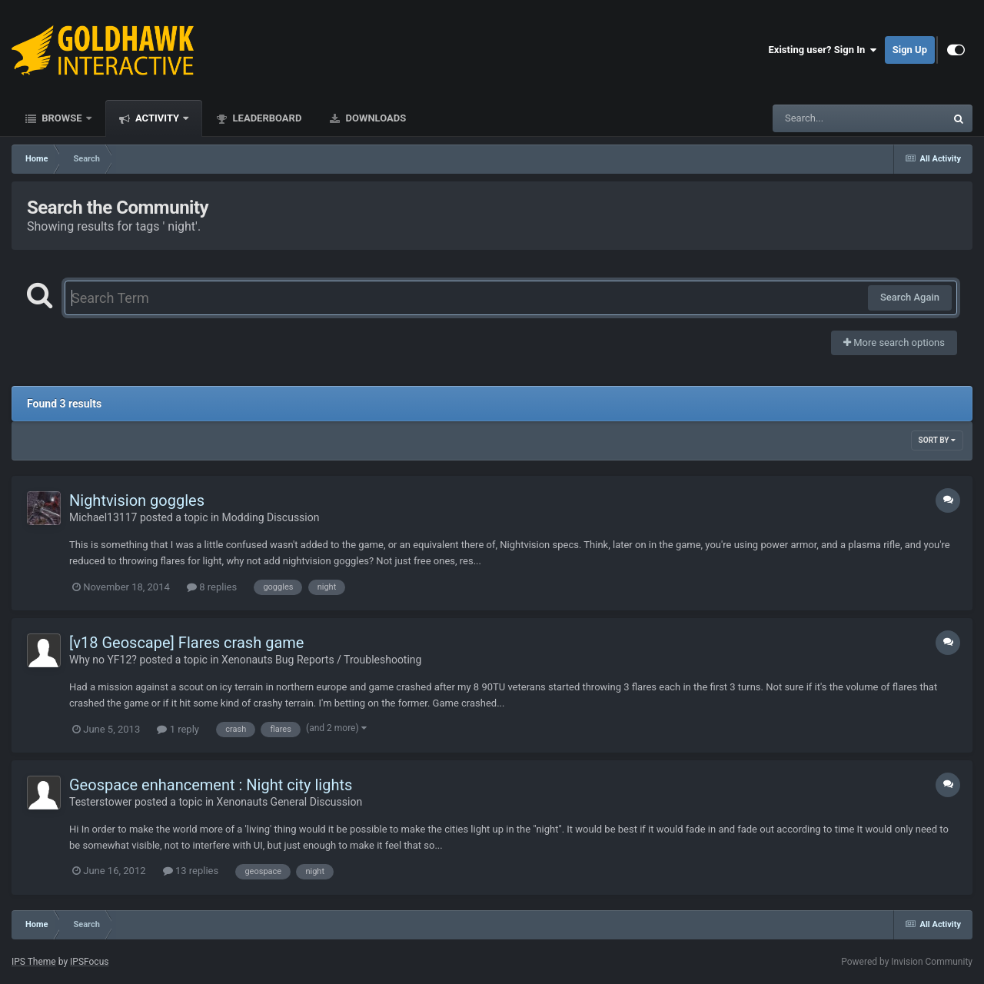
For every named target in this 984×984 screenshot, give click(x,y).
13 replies (190, 870)
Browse (62, 118)
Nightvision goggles (136, 500)
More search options (894, 342)
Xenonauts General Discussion (290, 802)
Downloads (374, 118)
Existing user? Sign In (823, 50)
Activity (157, 118)
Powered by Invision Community (906, 961)
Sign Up (910, 49)
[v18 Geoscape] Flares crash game (186, 642)
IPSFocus (89, 961)
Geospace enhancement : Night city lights (210, 785)
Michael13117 (103, 517)
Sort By (937, 440)
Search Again (909, 297)
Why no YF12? (103, 659)
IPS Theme (34, 961)
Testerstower (100, 802)
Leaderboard (265, 118)
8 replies (212, 587)
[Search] (820, 118)
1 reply (178, 729)
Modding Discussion (271, 517)
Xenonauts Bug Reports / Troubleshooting (321, 659)
